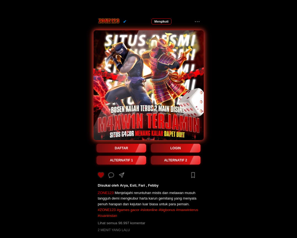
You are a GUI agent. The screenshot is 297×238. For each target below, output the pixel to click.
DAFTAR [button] (121, 148)
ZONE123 (106, 193)
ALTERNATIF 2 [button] (175, 160)
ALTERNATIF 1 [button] (121, 160)
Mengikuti (161, 21)
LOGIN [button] (175, 148)
